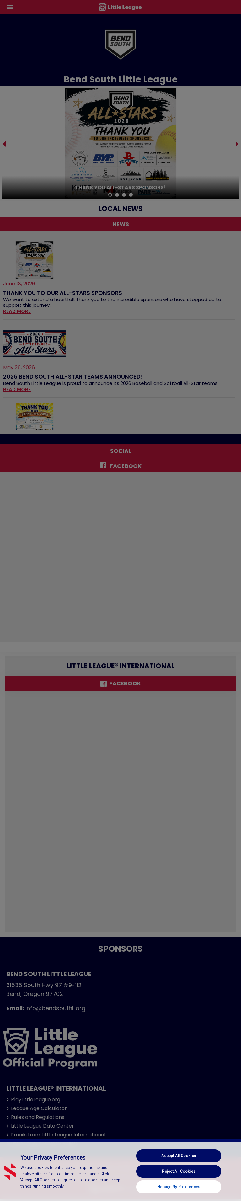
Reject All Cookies (178, 1171)
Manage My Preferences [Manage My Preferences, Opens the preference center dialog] (178, 1186)
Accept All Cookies (178, 1155)
